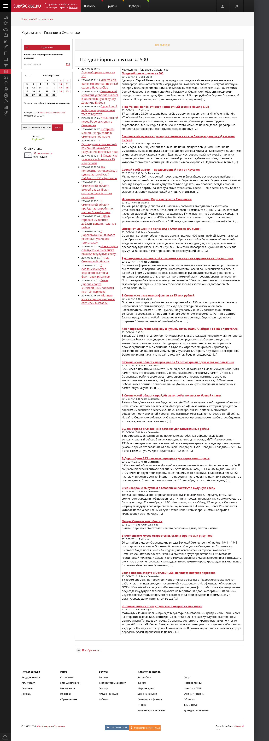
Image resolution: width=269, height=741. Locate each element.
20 (33, 91)
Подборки (138, 4)
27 (33, 94)
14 (40, 87)
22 (47, 91)
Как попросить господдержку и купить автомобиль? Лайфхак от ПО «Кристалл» (99, 172)
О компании (67, 677)
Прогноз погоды (193, 682)
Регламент (27, 688)
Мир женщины (146, 688)
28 (40, 94)
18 (67, 87)
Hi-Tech (142, 704)
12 (26, 87)
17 (60, 87)
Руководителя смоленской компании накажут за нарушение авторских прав (99, 148)
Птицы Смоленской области (95, 259)
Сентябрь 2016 (51, 75)
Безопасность (67, 688)
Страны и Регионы (194, 693)
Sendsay (103, 688)
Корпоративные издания (112, 682)
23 (53, 91)
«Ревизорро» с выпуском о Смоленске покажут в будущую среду (99, 250)
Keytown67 (38, 139)
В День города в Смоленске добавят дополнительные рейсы (98, 221)
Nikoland (239, 726)
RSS (68, 64)
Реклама (103, 677)
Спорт (187, 677)
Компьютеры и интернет (151, 710)
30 (53, 94)
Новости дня (47, 19)
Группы (115, 4)
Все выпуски (162, 44)
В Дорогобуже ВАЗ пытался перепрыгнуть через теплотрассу (98, 236)
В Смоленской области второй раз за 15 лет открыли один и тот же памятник (96, 189)
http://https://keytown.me (52, 112)
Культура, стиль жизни (196, 710)
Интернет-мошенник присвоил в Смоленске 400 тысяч (97, 133)
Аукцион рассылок (109, 693)
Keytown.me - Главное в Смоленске (50, 32)
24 (60, 91)
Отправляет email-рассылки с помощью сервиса (61, 6)
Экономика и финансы (150, 699)
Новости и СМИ (29, 19)
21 (40, 91)
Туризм (142, 682)
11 (67, 84)
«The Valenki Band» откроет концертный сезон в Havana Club (99, 83)
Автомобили (144, 677)
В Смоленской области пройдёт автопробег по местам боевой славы (97, 206)
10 (60, 84)
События (103, 699)
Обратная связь (68, 699)
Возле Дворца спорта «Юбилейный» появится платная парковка (97, 286)
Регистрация (28, 682)
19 (26, 91)
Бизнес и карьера (147, 693)
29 (47, 94)
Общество (189, 699)
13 (33, 87)
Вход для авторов (30, 677)
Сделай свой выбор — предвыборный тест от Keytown (99, 110)
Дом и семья (190, 704)
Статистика (33, 148)
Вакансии (65, 693)
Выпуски (93, 4)
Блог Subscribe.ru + (70, 682)
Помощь (26, 693)
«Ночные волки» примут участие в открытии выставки (98, 299)
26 (26, 94)
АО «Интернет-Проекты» (50, 726)
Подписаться (46, 47)
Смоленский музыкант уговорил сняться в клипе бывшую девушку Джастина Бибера (99, 96)
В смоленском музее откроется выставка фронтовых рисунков (95, 270)
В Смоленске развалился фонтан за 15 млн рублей (99, 159)
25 (67, 91)
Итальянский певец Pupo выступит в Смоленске (99, 121)
